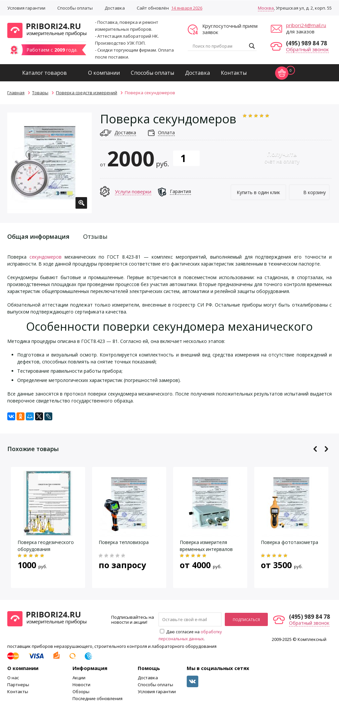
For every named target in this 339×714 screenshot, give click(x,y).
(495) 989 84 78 (306, 43)
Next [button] (326, 448)
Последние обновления (97, 698)
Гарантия (180, 191)
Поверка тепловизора (124, 542)
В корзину (314, 192)
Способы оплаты (75, 8)
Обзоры (81, 691)
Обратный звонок (307, 49)
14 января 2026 (186, 8)
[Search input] (219, 46)
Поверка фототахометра (289, 542)
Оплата (166, 132)
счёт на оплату (282, 157)
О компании (104, 72)
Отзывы (95, 236)
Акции (79, 678)
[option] (49, 162)
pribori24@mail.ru (306, 25)
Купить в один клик (258, 192)
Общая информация (38, 236)
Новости (81, 685)
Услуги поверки (133, 191)
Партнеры (18, 685)
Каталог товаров (44, 72)
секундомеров (45, 257)
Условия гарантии (26, 8)
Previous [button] (315, 448)
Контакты (234, 72)
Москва (266, 8)
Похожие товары (33, 449)
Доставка (115, 8)
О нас (13, 678)
